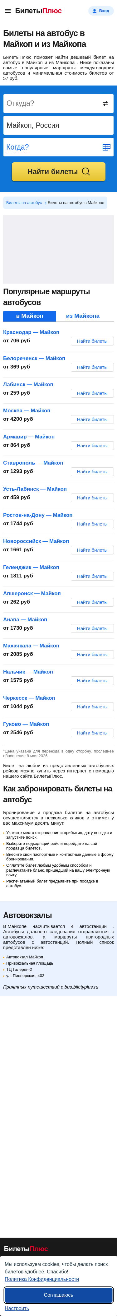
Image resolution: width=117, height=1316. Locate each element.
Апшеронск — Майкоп (32, 593)
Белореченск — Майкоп (34, 358)
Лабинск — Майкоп (28, 384)
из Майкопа (83, 316)
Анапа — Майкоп (25, 620)
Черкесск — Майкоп (29, 698)
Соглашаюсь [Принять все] (58, 1295)
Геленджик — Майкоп (31, 567)
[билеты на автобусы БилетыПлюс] (26, 1250)
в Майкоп (29, 316)
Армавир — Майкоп (29, 437)
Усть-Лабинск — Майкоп (35, 489)
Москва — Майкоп (27, 411)
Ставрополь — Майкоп (33, 463)
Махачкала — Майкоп (31, 646)
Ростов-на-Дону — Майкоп (38, 515)
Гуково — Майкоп (26, 724)
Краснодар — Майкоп (31, 332)
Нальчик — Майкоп (28, 672)
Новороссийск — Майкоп (36, 541)
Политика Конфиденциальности (42, 1279)
